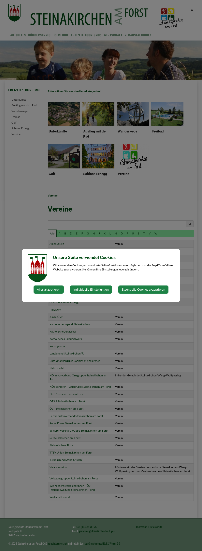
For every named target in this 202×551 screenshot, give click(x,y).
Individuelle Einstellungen (91, 289)
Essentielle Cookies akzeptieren (143, 289)
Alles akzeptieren (48, 289)
